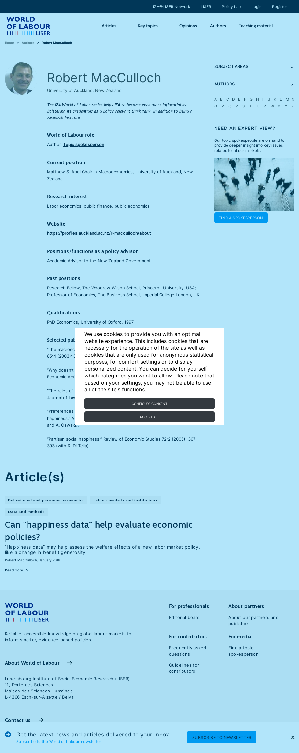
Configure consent (149, 404)
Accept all (150, 417)
